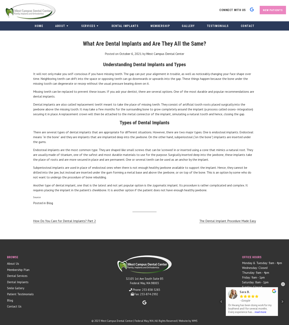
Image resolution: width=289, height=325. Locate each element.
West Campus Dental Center (165, 54)
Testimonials (218, 26)
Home (39, 26)
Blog (50, 203)
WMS (195, 321)
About (62, 26)
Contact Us (14, 306)
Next (282, 301)
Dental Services (17, 276)
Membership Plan (18, 270)
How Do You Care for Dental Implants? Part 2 (64, 221)
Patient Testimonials (20, 294)
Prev (221, 301)
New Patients (273, 10)
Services (90, 26)
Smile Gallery (15, 288)
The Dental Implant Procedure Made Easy (227, 221)
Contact (247, 26)
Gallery (188, 26)
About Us (13, 263)
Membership (160, 26)
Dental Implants (125, 26)
